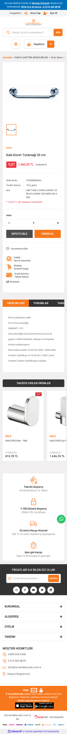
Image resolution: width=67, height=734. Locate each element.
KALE (9, 147)
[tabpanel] (23, 427)
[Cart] (40, 44)
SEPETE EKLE (19, 233)
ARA (58, 32)
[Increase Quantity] (58, 223)
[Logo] (33, 22)
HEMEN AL (47, 233)
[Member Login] (33, 13)
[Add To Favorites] (17, 248)
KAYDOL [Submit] (53, 578)
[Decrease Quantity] (9, 223)
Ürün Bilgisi (15, 303)
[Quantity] (33, 223)
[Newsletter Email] (33, 578)
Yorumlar (40, 303)
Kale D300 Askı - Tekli (16, 440)
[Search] (33, 32)
